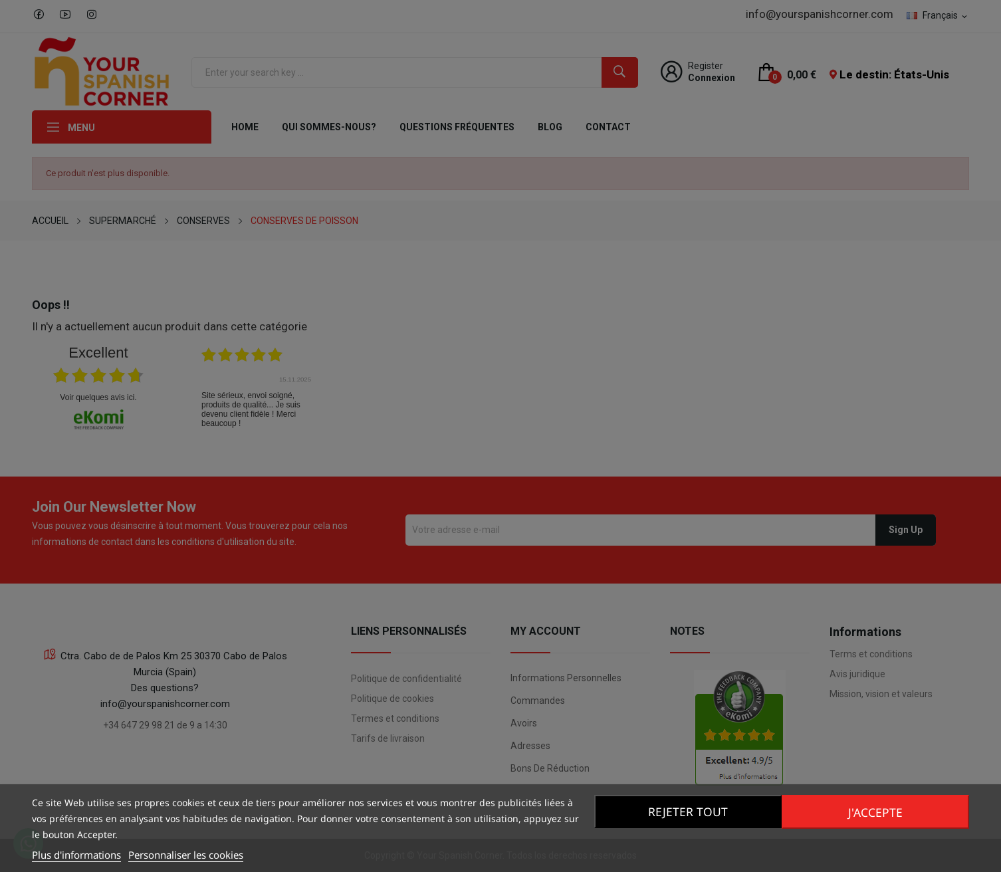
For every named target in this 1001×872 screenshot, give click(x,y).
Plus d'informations (76, 854)
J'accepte (877, 811)
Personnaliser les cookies (185, 854)
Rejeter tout (686, 811)
